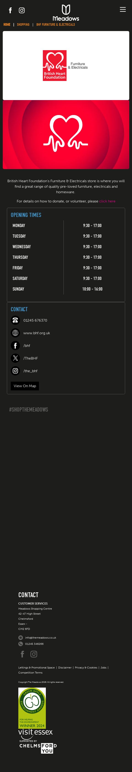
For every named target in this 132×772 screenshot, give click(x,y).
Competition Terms (30, 672)
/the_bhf (30, 371)
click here (107, 201)
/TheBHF (30, 358)
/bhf (26, 345)
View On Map (25, 386)
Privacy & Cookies (86, 667)
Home (6, 25)
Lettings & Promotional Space (36, 667)
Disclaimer (65, 667)
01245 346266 (34, 643)
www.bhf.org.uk (36, 333)
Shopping (23, 25)
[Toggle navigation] (122, 9)
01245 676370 (35, 320)
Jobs (103, 667)
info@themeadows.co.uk (40, 637)
